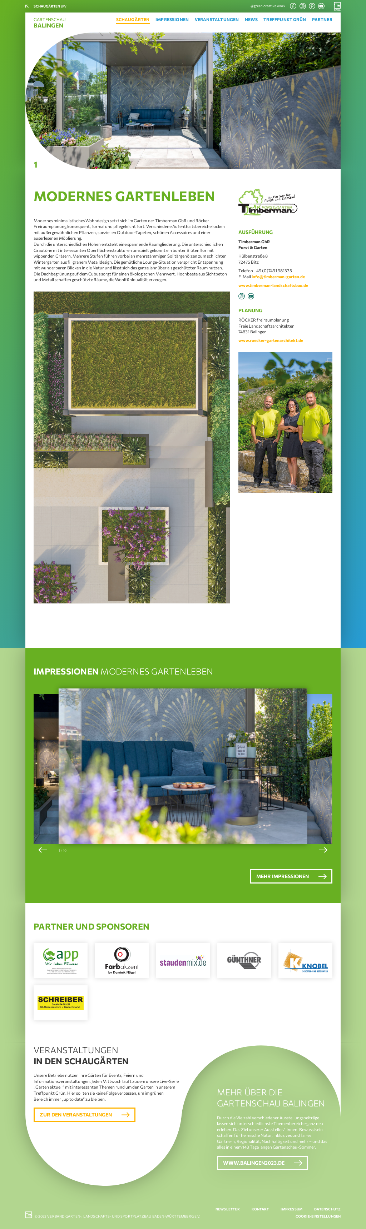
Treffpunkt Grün (284, 19)
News (251, 19)
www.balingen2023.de (254, 1163)
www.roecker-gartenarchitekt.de (270, 340)
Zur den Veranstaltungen (76, 1114)
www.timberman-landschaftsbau (270, 285)
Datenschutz (327, 1209)
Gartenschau (50, 23)
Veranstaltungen (217, 19)
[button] (43, 850)
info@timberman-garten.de (278, 276)
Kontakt (260, 1209)
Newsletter (228, 1209)
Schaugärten (133, 19)
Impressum (291, 1209)
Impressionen (172, 19)
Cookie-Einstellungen (318, 1216)
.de (305, 285)
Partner (322, 19)
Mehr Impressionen (282, 876)
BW (50, 6)
